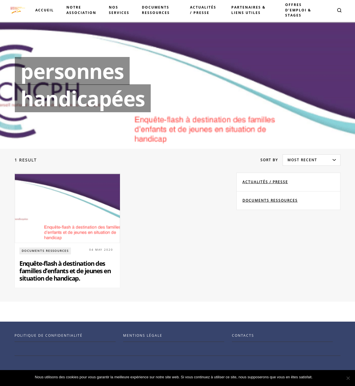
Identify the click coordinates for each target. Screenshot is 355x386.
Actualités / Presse (265, 181)
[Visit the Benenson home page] (18, 10)
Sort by (269, 160)
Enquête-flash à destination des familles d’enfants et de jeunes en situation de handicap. (65, 271)
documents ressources (270, 200)
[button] (339, 10)
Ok (317, 377)
